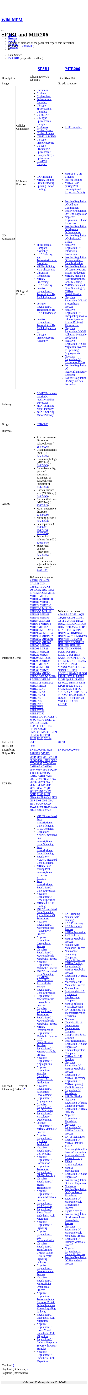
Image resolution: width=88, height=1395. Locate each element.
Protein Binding (45, 182)
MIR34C (45, 667)
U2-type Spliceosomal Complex (44, 108)
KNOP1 (71, 657)
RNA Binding (44, 176)
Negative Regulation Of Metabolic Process (47, 964)
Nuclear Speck (45, 130)
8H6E (40, 794)
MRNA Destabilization (45, 1028)
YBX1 (61, 701)
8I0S (38, 800)
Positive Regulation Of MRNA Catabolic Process (46, 1050)
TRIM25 (81, 694)
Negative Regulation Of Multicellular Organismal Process (44, 1283)
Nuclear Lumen (45, 133)
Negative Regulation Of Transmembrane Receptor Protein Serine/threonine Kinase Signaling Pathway (46, 1302)
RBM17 (44, 722)
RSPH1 (34, 725)
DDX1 (79, 620)
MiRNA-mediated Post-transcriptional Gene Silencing (75, 278)
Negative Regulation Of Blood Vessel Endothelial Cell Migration (46, 1330)
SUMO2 (34, 735)
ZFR (76, 701)
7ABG (33, 775)
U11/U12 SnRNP (46, 136)
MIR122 (34, 605)
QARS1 (70, 679)
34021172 (42, 570)
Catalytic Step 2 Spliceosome (45, 157)
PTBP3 (80, 676)
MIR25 (44, 654)
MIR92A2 (47, 682)
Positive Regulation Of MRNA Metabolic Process (47, 1127)
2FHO (46, 757)
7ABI (48, 775)
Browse (12, 38)
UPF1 (72, 698)
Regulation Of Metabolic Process (47, 1035)
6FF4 (33, 769)
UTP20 (80, 698)
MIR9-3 (45, 679)
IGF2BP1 (71, 651)
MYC (33, 719)
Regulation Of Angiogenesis (44, 1100)
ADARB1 (63, 614)
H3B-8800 (42, 424)
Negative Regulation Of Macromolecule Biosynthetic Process (45, 927)
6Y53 (40, 772)
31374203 (42, 486)
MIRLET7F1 (37, 710)
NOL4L (81, 667)
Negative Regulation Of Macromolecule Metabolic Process (47, 954)
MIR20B (35, 648)
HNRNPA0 (64, 633)
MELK (51, 592)
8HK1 (47, 797)
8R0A (53, 806)
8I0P (54, 797)
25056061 (42, 527)
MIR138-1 (48, 608)
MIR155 (44, 617)
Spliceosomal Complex (44, 101)
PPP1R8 (34, 722)
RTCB (61, 685)
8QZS (33, 806)
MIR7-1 (46, 673)
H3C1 (51, 589)
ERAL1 (62, 629)
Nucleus (41, 93)
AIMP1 (73, 614)
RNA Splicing (44, 285)
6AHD (41, 766)
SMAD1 (42, 729)
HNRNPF (63, 639)
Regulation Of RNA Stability (44, 1205)
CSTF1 (62, 620)
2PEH (53, 757)
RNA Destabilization (45, 1041)
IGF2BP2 (63, 654)
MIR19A (48, 633)
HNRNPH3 (77, 642)
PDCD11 (63, 673)
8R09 (47, 806)
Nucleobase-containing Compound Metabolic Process (75, 955)
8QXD (47, 803)
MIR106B (47, 599)
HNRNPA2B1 (66, 636)
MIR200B (47, 639)
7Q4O (40, 788)
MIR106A (35, 599)
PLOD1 (83, 673)
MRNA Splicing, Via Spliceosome (46, 268)
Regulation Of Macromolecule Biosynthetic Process (45, 1000)
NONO (62, 670)
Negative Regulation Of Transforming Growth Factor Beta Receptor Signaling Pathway (45, 1252)
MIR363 (34, 670)
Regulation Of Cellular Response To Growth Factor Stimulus (47, 1344)
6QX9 (53, 769)
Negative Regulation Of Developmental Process (45, 1270)
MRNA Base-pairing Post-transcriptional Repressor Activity (75, 187)
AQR (81, 614)
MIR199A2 (36, 633)
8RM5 (40, 809)
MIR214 (34, 651)
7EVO (49, 781)
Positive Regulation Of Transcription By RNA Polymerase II (46, 309)
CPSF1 (80, 617)
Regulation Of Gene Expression (46, 991)
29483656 (42, 530)
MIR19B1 (35, 636)
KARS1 (62, 657)
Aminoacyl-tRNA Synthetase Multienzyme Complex (75, 996)
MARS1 (62, 667)
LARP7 (81, 657)
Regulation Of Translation (44, 1168)
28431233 (27, 46)
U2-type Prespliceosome (45, 141)
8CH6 (33, 794)
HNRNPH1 (75, 639)
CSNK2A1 (36, 586)
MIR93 (34, 685)
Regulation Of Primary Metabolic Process (75, 1241)
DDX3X (72, 623)
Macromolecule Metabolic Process (75, 983)
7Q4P (47, 788)
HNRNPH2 (64, 642)
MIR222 (34, 654)
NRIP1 (40, 719)
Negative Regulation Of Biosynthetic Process (44, 942)
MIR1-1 (34, 595)
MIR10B (45, 602)
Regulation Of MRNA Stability (46, 1174)
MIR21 (44, 648)
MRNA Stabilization (72, 1169)
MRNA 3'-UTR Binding (73, 175)
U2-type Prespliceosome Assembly (45, 337)
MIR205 (46, 642)
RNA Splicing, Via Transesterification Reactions (47, 259)
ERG (44, 589)
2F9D (33, 757)
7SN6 (40, 791)
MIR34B (35, 667)
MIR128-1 (45, 605)
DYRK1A (35, 589)
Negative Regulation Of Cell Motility (44, 1150)
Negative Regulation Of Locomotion (44, 1159)
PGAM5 (73, 673)
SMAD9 (44, 732)
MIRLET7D (36, 704)
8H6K (33, 797)
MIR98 (42, 685)
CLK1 (43, 583)
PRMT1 (62, 676)
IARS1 (61, 651)
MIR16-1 (35, 623)
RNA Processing (74, 923)
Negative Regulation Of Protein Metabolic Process (46, 1195)
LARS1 (62, 660)
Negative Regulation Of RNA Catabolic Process (76, 1102)
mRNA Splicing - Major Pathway (46, 407)
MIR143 (44, 614)
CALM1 (34, 583)
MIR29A (35, 657)
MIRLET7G (36, 716)
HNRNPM (64, 648)
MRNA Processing (43, 280)
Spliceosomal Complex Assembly (44, 247)
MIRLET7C (36, 701)
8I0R (32, 800)
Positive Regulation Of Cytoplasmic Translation (75, 1192)
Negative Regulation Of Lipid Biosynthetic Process (76, 302)
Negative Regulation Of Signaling (44, 1224)
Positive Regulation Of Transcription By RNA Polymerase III (46, 325)
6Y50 (33, 772)
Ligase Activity (73, 1210)
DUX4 (46, 586)
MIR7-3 (43, 676)
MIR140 (46, 611)
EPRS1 (83, 626)
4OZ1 (40, 760)
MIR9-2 (36, 679)
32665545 (42, 455)
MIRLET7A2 (37, 691)
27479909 (42, 514)
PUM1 (61, 679)
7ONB (41, 785)
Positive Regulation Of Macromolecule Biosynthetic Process (75, 1219)
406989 (62, 742)
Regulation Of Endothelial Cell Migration (46, 1317)
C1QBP (62, 617)
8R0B (33, 809)
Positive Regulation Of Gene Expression (76, 212)
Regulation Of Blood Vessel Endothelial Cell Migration (46, 1214)
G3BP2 (77, 629)
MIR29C (46, 660)
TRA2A (62, 694)
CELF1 (71, 617)
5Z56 (33, 763)
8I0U (51, 800)
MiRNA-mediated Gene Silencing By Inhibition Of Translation (47, 914)
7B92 (46, 778)
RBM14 (73, 682)
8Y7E (48, 809)
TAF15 (83, 691)
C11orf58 (44, 580)
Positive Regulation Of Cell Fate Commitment (75, 204)
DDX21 (62, 623)
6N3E (46, 769)
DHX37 (62, 626)
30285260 (42, 533)
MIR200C (35, 642)
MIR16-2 (46, 623)
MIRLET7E (36, 707)
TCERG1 (45, 735)
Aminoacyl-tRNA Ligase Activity (75, 1157)
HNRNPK (63, 645)
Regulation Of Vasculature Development (44, 1116)
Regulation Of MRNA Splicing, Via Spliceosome (74, 1084)
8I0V (32, 803)
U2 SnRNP (43, 114)
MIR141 (34, 614)
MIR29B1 (45, 657)
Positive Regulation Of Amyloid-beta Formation (75, 381)
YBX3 (69, 701)
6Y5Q (46, 772)
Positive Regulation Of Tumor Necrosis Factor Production (75, 269)
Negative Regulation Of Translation (44, 1011)
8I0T (44, 800)
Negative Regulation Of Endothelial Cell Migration (46, 1356)
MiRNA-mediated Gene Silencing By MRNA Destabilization (47, 976)
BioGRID (13, 58)
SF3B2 (61, 688)
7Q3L (33, 788)
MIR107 (34, 602)
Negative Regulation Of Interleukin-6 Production (72, 249)
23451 (33, 742)
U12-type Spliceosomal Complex (44, 121)
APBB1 (34, 580)
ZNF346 (62, 704)
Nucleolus (42, 127)
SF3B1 (43, 68)
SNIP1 (53, 732)
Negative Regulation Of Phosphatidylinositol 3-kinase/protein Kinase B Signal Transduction (76, 317)
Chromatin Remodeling (43, 274)
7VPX (47, 791)
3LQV (33, 760)
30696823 (42, 520)
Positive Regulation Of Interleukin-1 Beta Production (75, 260)
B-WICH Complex (42, 163)
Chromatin (42, 90)
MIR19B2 (47, 636)
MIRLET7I (50, 716)
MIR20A (45, 645)
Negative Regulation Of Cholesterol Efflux (75, 359)
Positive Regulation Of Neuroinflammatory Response (76, 370)
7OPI (48, 785)
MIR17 (34, 626)
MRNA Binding (45, 179)
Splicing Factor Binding (45, 187)
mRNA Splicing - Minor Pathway (46, 413)
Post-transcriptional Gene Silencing (45, 850)
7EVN (41, 781)
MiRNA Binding (74, 1096)
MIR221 (44, 651)
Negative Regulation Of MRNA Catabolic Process (74, 1129)
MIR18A (43, 626)
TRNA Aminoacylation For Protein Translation (76, 1149)
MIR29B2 (35, 660)
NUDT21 (50, 719)
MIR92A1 (35, 682)
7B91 (39, 778)
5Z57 (39, 763)
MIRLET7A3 (37, 694)
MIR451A (35, 673)
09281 (33, 745)
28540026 (42, 446)
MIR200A (35, 639)
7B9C (52, 778)
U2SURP (63, 698)
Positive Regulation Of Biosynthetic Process (75, 1260)
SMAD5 (34, 732)
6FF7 (39, 769)
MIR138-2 (36, 611)
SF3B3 (47, 725)
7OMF (33, 785)
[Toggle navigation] (2, 30)
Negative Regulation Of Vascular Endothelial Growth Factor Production (45, 1075)
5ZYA (52, 763)
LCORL (71, 660)
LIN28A (81, 660)
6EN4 (48, 766)
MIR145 (34, 617)
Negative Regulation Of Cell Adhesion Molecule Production (75, 333)
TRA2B (71, 694)
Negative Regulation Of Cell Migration (45, 1107)
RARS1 (79, 679)
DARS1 (71, 620)
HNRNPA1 (77, 633)
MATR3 (72, 667)
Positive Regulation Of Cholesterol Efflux (75, 238)
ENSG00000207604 (69, 749)
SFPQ (78, 688)
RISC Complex (73, 127)
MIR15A (35, 620)
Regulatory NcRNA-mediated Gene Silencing (47, 859)
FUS (69, 629)
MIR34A (43, 664)
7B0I (32, 778)
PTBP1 (71, 676)
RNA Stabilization (75, 1136)
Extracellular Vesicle (44, 985)
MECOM (41, 592)
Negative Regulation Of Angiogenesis (44, 1060)
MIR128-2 (36, 608)
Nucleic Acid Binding (72, 918)
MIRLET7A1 (37, 688)
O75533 (45, 753)
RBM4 (82, 682)
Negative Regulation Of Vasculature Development (44, 1090)
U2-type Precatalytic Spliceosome (44, 148)
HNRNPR (76, 648)
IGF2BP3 (74, 654)
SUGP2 (62, 691)
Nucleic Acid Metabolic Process (75, 946)
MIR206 (72, 68)
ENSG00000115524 (41, 749)
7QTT (33, 791)
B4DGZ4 (35, 753)
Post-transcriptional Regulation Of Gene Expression (46, 886)
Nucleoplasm (44, 96)
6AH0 (33, 766)
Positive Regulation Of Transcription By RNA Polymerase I (46, 294)
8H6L (40, 797)
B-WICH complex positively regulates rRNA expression (47, 398)
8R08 (40, 806)
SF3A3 (69, 685)
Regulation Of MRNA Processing (75, 1076)
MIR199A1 (46, 629)
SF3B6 (33, 729)
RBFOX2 (63, 682)
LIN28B (62, 664)
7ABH (41, 775)
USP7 (40, 738)
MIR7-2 (34, 676)
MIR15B (45, 620)
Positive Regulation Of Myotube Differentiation (75, 229)
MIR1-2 (43, 595)
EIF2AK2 (72, 626)
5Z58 (46, 763)
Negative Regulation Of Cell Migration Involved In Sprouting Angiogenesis (75, 347)
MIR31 (34, 664)
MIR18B (35, 629)
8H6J (47, 794)
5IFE (47, 760)
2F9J (39, 757)
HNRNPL (75, 645)
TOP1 (33, 738)
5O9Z (54, 760)
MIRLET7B (36, 698)
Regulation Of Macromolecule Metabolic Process (47, 1020)
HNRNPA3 (80, 636)
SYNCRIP (73, 691)
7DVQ (33, 781)
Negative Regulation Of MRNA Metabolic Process (75, 1067)
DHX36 (81, 623)
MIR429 (44, 670)
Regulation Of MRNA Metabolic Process (75, 969)
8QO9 (39, 803)
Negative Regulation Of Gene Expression (76, 220)
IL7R (33, 592)
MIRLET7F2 (37, 713)
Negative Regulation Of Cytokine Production (44, 1140)
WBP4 (47, 738)
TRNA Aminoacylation (73, 1163)
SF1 (41, 725)
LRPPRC (73, 664)
